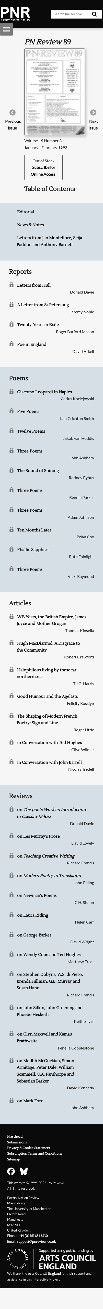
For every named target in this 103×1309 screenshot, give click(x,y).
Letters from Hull (34, 285)
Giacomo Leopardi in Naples (44, 392)
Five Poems (28, 411)
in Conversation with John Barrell (49, 762)
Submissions (17, 1142)
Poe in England (31, 344)
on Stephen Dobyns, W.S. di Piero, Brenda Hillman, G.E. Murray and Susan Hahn (50, 981)
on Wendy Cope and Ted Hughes (49, 954)
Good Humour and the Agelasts (47, 696)
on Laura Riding (32, 915)
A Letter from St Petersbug (43, 305)
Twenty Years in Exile (38, 324)
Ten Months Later (34, 530)
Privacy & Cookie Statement (28, 1148)
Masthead (14, 1137)
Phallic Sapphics (32, 549)
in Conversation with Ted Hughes (49, 742)
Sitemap (13, 1159)
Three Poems (29, 451)
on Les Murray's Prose (38, 836)
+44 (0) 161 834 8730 (33, 1236)
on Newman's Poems (36, 895)
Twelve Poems (31, 431)
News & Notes (30, 225)
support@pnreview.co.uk (36, 1242)
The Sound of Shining (38, 470)
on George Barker (34, 935)
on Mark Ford (30, 1101)
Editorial (25, 212)
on (45, 856)
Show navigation (6, 29)
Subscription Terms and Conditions (34, 1154)
